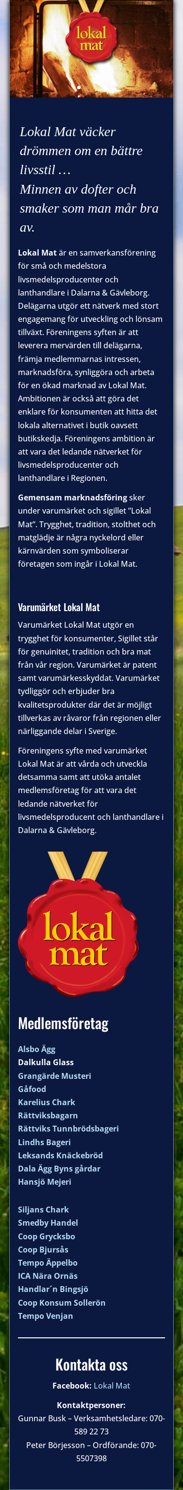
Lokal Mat (112, 1385)
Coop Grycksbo (46, 1236)
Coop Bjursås (43, 1249)
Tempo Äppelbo (48, 1262)
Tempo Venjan (45, 1316)
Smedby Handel (48, 1222)
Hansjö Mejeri (44, 1181)
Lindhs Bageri (44, 1142)
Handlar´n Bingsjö (53, 1289)
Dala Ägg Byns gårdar (59, 1168)
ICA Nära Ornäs (48, 1276)
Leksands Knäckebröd (60, 1155)
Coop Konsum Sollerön (62, 1302)
